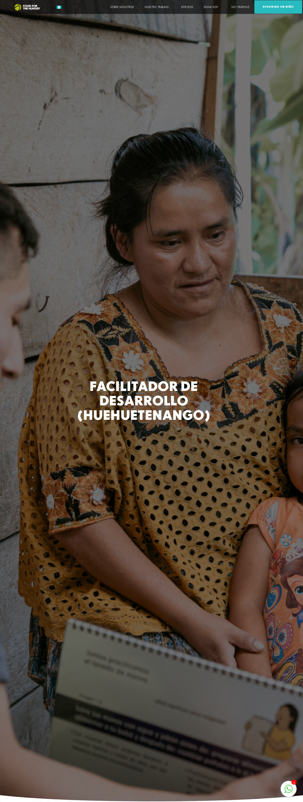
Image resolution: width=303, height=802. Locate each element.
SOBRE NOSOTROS (122, 7)
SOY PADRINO (240, 7)
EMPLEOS (187, 7)
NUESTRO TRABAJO (158, 7)
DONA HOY (212, 7)
